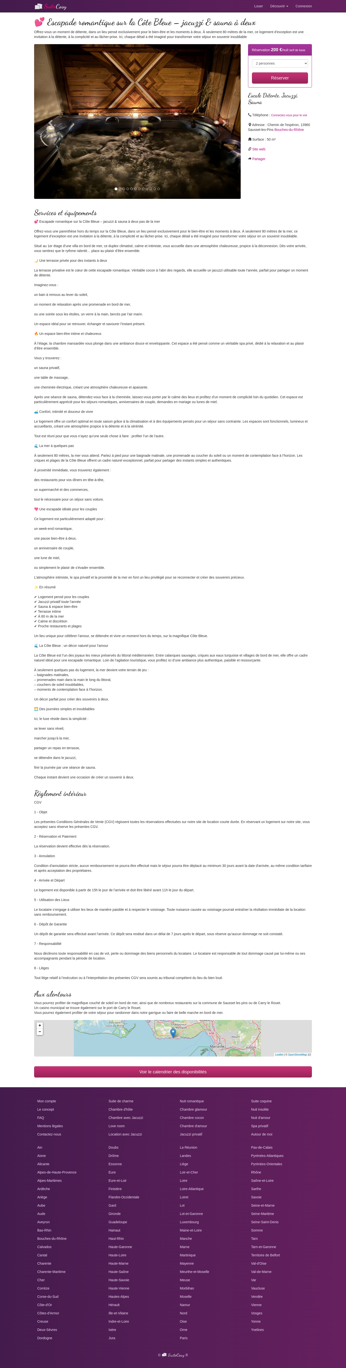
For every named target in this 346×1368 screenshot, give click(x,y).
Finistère (115, 1189)
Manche (186, 1239)
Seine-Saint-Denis (265, 1222)
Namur (185, 1305)
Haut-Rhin (116, 1239)
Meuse (185, 1280)
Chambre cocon (192, 1118)
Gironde (115, 1214)
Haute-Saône (119, 1272)
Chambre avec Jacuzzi (126, 1118)
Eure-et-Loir (118, 1181)
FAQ (40, 1118)
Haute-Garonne (120, 1247)
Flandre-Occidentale (124, 1197)
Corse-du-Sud (47, 1297)
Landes (185, 1156)
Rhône (256, 1172)
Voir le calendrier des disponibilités (173, 1071)
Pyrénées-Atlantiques (267, 1156)
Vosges (256, 1313)
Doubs (113, 1147)
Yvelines (257, 1330)
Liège (184, 1164)
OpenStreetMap (297, 1054)
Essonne (115, 1164)
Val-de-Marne (261, 1272)
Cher (41, 1280)
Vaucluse (258, 1288)
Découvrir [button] (279, 6)
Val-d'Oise (259, 1263)
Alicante (43, 1164)
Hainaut (114, 1230)
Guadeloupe (118, 1222)
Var (253, 1280)
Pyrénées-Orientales (266, 1164)
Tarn (254, 1239)
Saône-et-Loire (262, 1181)
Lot (182, 1205)
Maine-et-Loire (191, 1230)
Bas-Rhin (44, 1230)
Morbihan (187, 1288)
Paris (184, 1338)
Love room (117, 1126)
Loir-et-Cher (189, 1172)
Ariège (42, 1197)
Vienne (256, 1305)
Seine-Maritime (262, 1214)
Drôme (114, 1156)
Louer (258, 6)
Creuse (42, 1321)
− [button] (39, 1032)
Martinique (188, 1255)
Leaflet (279, 1054)
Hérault (114, 1305)
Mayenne (187, 1263)
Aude (41, 1214)
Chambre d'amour (193, 1126)
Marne (185, 1247)
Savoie (256, 1197)
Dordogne (44, 1338)
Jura (112, 1338)
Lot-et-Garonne (191, 1214)
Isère (112, 1330)
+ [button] (39, 1025)
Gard (112, 1205)
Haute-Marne (119, 1263)
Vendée (257, 1297)
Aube (41, 1205)
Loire (183, 1181)
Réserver (280, 78)
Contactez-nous (49, 1134)
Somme (257, 1230)
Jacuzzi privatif (191, 1134)
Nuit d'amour (260, 1118)
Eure (112, 1172)
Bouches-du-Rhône (289, 130)
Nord (183, 1313)
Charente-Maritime (51, 1272)
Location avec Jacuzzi (125, 1134)
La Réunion (188, 1147)
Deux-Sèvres (47, 1330)
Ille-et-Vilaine (118, 1313)
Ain (39, 1147)
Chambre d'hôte (121, 1109)
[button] (49, 121)
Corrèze (43, 1288)
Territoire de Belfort (265, 1255)
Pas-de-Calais (262, 1147)
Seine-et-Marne (263, 1205)
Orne (183, 1330)
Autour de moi (261, 1134)
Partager (258, 159)
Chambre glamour (193, 1109)
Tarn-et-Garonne (263, 1247)
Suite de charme (121, 1101)
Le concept (45, 1109)
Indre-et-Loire (119, 1321)
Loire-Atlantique (192, 1189)
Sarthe (256, 1189)
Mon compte (46, 1101)
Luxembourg (189, 1222)
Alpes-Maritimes (49, 1181)
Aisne (41, 1156)
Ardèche (43, 1189)
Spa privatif (259, 1126)
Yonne (256, 1321)
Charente (44, 1263)
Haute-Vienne (119, 1288)
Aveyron (43, 1222)
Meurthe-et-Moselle (194, 1272)
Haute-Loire (117, 1255)
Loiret (184, 1197)
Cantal (42, 1255)
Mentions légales (50, 1126)
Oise (183, 1321)
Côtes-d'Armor (48, 1313)
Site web (258, 149)
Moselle (186, 1297)
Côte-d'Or (44, 1305)
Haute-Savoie (119, 1280)
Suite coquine (261, 1101)
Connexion (304, 6)
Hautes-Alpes (119, 1297)
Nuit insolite (260, 1109)
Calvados (44, 1247)
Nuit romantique (192, 1101)
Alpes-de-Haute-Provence (57, 1172)
